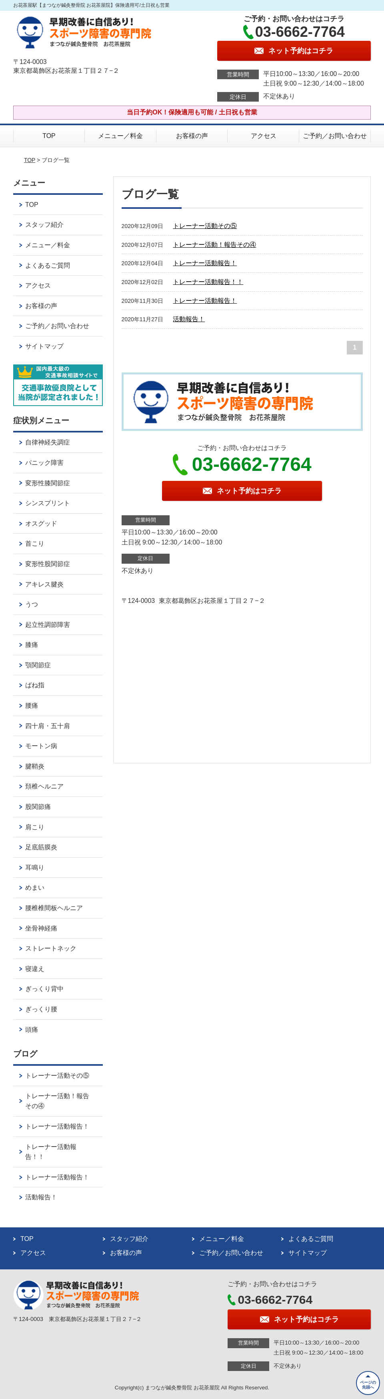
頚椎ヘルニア (44, 786)
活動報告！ (189, 319)
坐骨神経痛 (41, 928)
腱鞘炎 (34, 766)
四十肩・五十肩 (47, 726)
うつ (31, 604)
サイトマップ (44, 346)
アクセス (263, 135)
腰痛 (31, 705)
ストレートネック (50, 948)
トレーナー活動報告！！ (208, 281)
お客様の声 (192, 135)
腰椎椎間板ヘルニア (54, 908)
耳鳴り (34, 867)
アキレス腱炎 (44, 584)
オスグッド (41, 523)
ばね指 (34, 685)
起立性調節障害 (47, 624)
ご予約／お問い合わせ (335, 135)
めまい (34, 887)
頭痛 (31, 1029)
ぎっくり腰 (41, 1009)
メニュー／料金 (120, 135)
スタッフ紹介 (44, 224)
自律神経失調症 (47, 442)
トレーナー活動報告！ (205, 263)
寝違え (34, 968)
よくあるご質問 (47, 265)
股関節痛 (38, 806)
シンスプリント (47, 503)
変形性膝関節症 (47, 483)
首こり (34, 543)
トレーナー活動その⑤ (205, 225)
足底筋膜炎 (41, 847)
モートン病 (41, 746)
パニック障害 (44, 462)
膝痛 (31, 644)
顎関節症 (38, 665)
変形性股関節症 (47, 563)
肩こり (34, 827)
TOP (49, 135)
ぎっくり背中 (44, 988)
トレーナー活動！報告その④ (214, 244)
